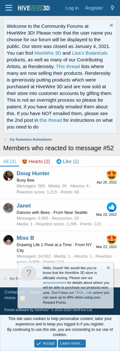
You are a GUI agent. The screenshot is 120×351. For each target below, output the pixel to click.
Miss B (25, 238)
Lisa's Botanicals (90, 53)
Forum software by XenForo (48, 310)
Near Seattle (75, 212)
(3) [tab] (9, 161)
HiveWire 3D (47, 53)
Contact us (14, 292)
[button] (8, 8)
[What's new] (112, 8)
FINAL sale (83, 292)
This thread (68, 66)
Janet (24, 206)
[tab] (36, 161)
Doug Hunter (33, 173)
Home (10, 297)
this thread (51, 120)
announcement (54, 283)
